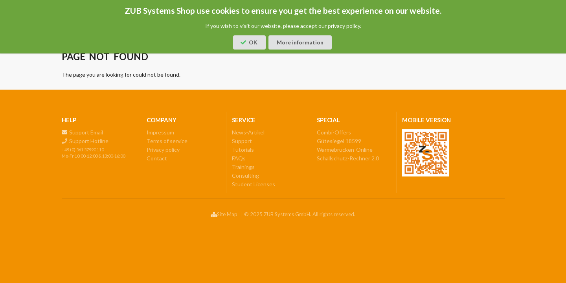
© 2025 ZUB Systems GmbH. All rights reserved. (299, 214)
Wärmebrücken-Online (345, 149)
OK (249, 42)
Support (242, 141)
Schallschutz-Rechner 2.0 (348, 158)
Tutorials (243, 149)
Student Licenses (253, 184)
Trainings (243, 167)
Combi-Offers (334, 132)
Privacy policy (163, 149)
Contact (157, 158)
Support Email (82, 132)
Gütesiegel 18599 (339, 141)
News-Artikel (248, 132)
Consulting (245, 175)
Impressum (160, 132)
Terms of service (167, 141)
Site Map (224, 215)
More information (300, 42)
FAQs (239, 158)
